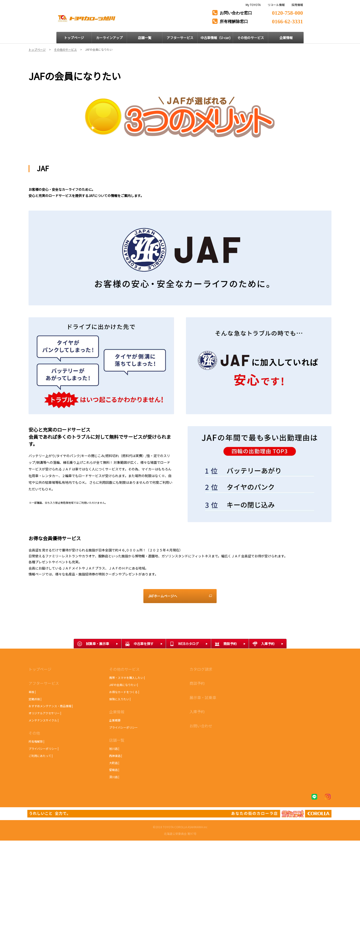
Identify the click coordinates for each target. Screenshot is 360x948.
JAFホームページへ (162, 596)
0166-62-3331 (287, 21)
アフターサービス (44, 683)
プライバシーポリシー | (43, 748)
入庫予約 (197, 711)
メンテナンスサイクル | (43, 720)
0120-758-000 (287, 12)
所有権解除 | (36, 741)
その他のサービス (124, 669)
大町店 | (114, 763)
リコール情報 (276, 4)
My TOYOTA (253, 4)
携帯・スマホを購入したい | (127, 678)
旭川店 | (114, 748)
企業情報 (116, 712)
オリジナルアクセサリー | (45, 713)
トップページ (40, 669)
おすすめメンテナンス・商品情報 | (51, 706)
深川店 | (114, 777)
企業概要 (115, 720)
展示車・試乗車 (203, 697)
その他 (34, 733)
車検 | (32, 692)
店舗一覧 (116, 740)
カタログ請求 (201, 669)
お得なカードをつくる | (124, 692)
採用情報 (297, 4)
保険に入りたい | (120, 699)
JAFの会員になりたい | (123, 685)
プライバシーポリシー (123, 727)
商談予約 (197, 683)
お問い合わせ (201, 726)
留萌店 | (114, 770)
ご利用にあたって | (41, 756)
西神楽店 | (115, 756)
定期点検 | (35, 699)
